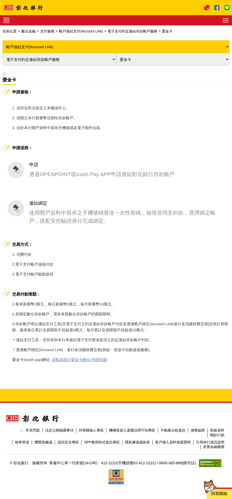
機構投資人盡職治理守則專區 (132, 406)
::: (4, 74)
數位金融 (28, 31)
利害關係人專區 (91, 406)
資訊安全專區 (68, 418)
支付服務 (47, 31)
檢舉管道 (22, 418)
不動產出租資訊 (172, 406)
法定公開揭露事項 (59, 406)
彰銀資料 (217, 406)
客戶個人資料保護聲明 (173, 418)
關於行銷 (217, 411)
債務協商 (198, 406)
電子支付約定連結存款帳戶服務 (132, 31)
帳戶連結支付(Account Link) (81, 31)
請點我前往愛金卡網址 (71, 335)
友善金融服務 (213, 422)
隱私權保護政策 (137, 418)
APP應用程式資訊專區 (102, 418)
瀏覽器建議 (43, 418)
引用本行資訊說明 (210, 418)
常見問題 (33, 406)
